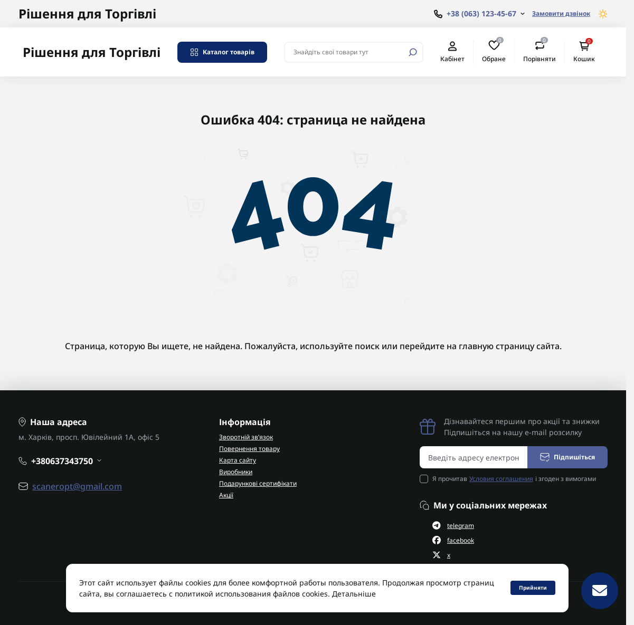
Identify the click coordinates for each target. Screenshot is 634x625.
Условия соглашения (501, 478)
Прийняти (533, 587)
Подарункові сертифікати (258, 483)
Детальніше (354, 594)
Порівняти (539, 51)
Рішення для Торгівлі (87, 13)
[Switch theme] (603, 13)
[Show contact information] (479, 14)
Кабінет (452, 52)
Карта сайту (237, 460)
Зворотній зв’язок (246, 436)
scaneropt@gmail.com (77, 486)
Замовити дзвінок (561, 13)
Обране (494, 51)
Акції (226, 495)
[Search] (413, 52)
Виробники (235, 471)
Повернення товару (249, 448)
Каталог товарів (222, 51)
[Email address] (474, 457)
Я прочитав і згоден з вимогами (514, 479)
